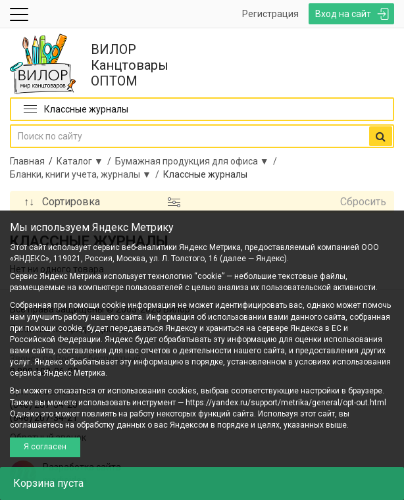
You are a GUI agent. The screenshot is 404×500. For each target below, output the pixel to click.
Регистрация (270, 14)
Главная (27, 161)
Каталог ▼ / (86, 161)
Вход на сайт (343, 14)
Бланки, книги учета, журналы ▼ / (86, 174)
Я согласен (45, 446)
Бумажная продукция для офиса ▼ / (198, 161)
